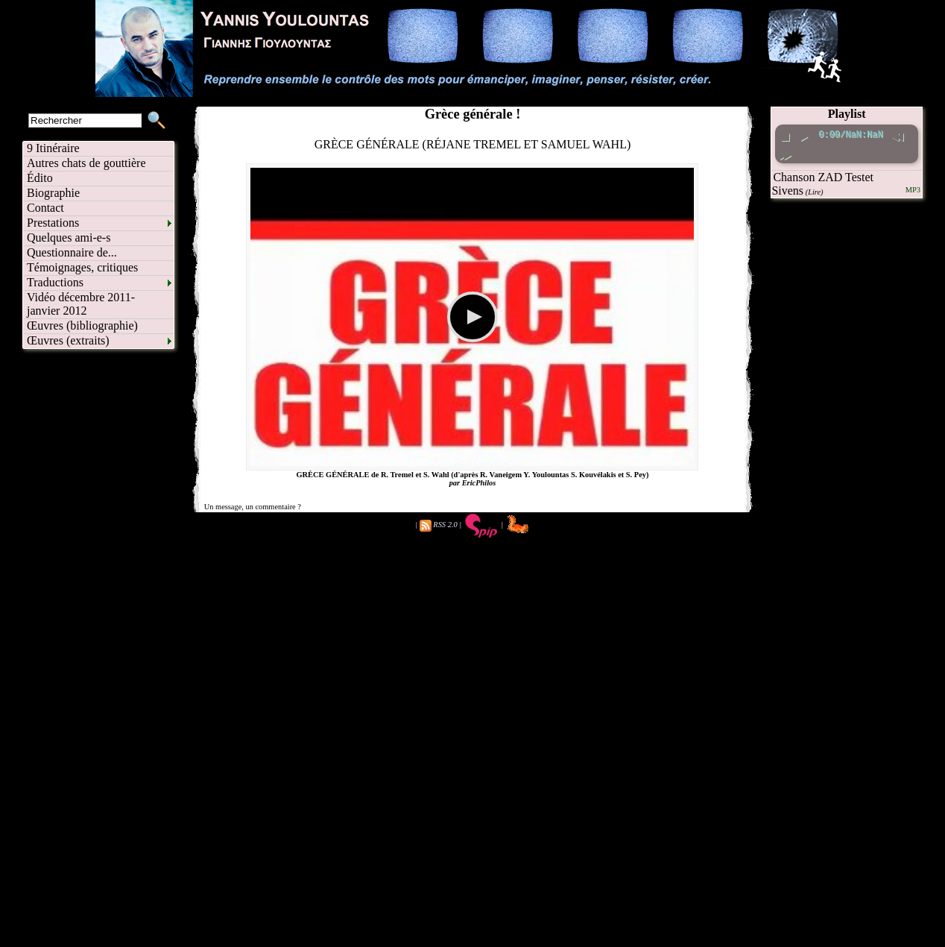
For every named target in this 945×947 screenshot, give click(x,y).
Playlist (847, 113)
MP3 (913, 190)
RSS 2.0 (445, 524)
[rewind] (897, 134)
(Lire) (815, 192)
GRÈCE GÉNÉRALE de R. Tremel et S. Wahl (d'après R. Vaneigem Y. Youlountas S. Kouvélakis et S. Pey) (473, 475)
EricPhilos (479, 483)
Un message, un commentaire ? (252, 507)
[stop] (785, 134)
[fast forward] (785, 153)
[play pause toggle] (803, 134)
